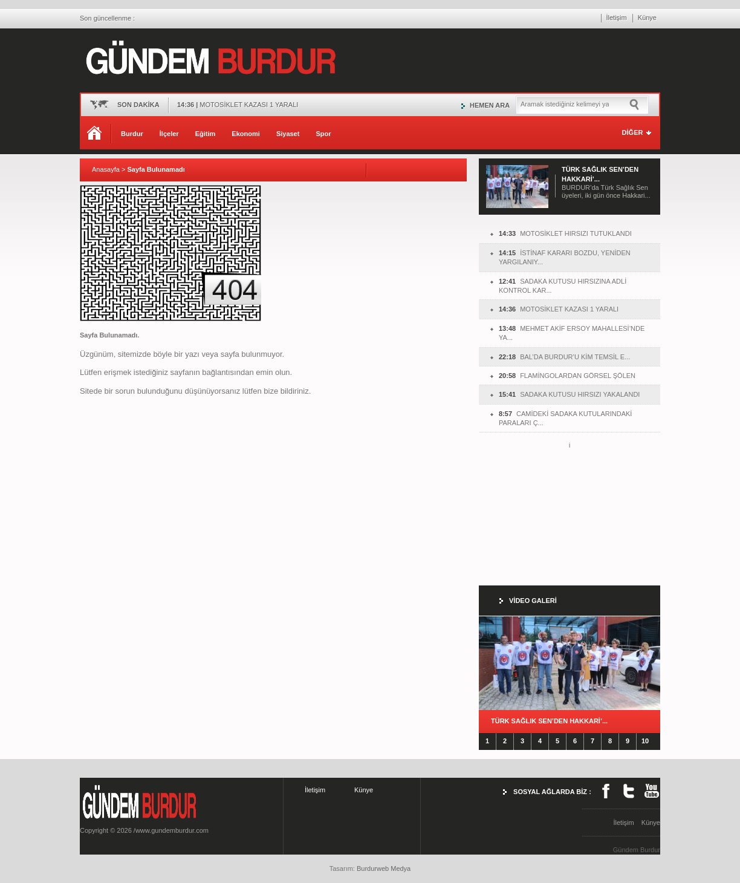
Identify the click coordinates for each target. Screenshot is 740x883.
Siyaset (288, 133)
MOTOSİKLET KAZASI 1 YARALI (558, 309)
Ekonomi (245, 133)
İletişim (616, 17)
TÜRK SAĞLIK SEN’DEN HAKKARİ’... (549, 721)
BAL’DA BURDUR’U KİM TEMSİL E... (564, 356)
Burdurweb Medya (384, 868)
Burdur (132, 133)
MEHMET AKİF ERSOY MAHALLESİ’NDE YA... (571, 333)
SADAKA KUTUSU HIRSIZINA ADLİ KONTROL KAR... (562, 286)
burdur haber (19, 878)
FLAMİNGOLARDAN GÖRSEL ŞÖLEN (567, 375)
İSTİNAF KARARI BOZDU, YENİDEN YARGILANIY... (565, 257)
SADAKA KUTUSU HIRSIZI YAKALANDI (569, 394)
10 (645, 741)
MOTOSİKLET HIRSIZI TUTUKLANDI (565, 233)
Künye (647, 17)
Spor (323, 133)
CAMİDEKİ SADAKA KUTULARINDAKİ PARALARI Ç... (565, 418)
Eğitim (205, 133)
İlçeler (169, 133)
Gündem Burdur (636, 849)
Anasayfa (106, 169)
